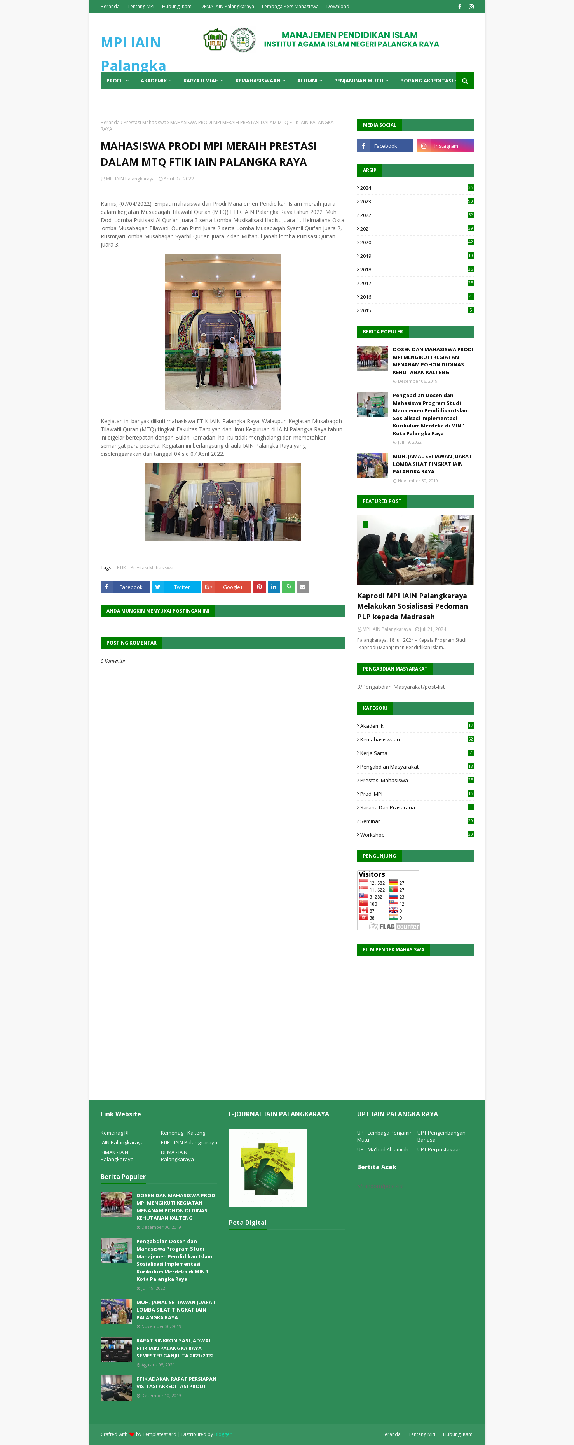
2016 (417, 296)
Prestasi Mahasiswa (145, 122)
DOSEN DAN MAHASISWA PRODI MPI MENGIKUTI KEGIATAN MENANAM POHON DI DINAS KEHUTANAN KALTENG (433, 361)
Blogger (223, 1434)
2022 (417, 215)
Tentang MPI (140, 6)
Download (337, 6)
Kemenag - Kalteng (183, 1132)
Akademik (417, 725)
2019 (417, 255)
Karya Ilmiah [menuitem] (201, 80)
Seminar (417, 821)
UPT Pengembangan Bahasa (441, 1136)
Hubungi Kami (177, 6)
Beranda (110, 6)
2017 (417, 283)
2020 (417, 242)
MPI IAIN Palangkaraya (130, 178)
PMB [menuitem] (112, 98)
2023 (417, 201)
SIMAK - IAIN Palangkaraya (117, 1156)
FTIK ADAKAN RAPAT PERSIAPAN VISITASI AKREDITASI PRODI (176, 1382)
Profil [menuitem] (115, 80)
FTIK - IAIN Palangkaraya (189, 1142)
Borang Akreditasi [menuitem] (426, 80)
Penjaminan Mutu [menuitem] (359, 80)
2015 (417, 310)
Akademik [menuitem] (154, 80)
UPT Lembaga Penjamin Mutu (385, 1136)
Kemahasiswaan (417, 739)
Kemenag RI (115, 1132)
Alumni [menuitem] (307, 80)
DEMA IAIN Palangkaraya (227, 6)
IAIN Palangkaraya (122, 1142)
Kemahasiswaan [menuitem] (258, 80)
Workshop (417, 834)
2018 (417, 269)
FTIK (121, 567)
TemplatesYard (159, 1434)
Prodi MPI (417, 793)
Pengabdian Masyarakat (417, 766)
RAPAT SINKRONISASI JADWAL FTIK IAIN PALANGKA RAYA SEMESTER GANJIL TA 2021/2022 (174, 1348)
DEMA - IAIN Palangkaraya (177, 1156)
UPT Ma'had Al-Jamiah (382, 1149)
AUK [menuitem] (134, 98)
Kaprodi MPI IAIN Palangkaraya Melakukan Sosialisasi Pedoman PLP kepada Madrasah (412, 606)
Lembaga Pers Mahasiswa (290, 6)
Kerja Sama (417, 753)
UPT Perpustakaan (439, 1149)
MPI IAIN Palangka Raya (133, 65)
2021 (417, 228)
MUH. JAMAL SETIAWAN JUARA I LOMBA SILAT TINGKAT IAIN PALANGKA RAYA (432, 464)
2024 (417, 187)
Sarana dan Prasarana (417, 807)
